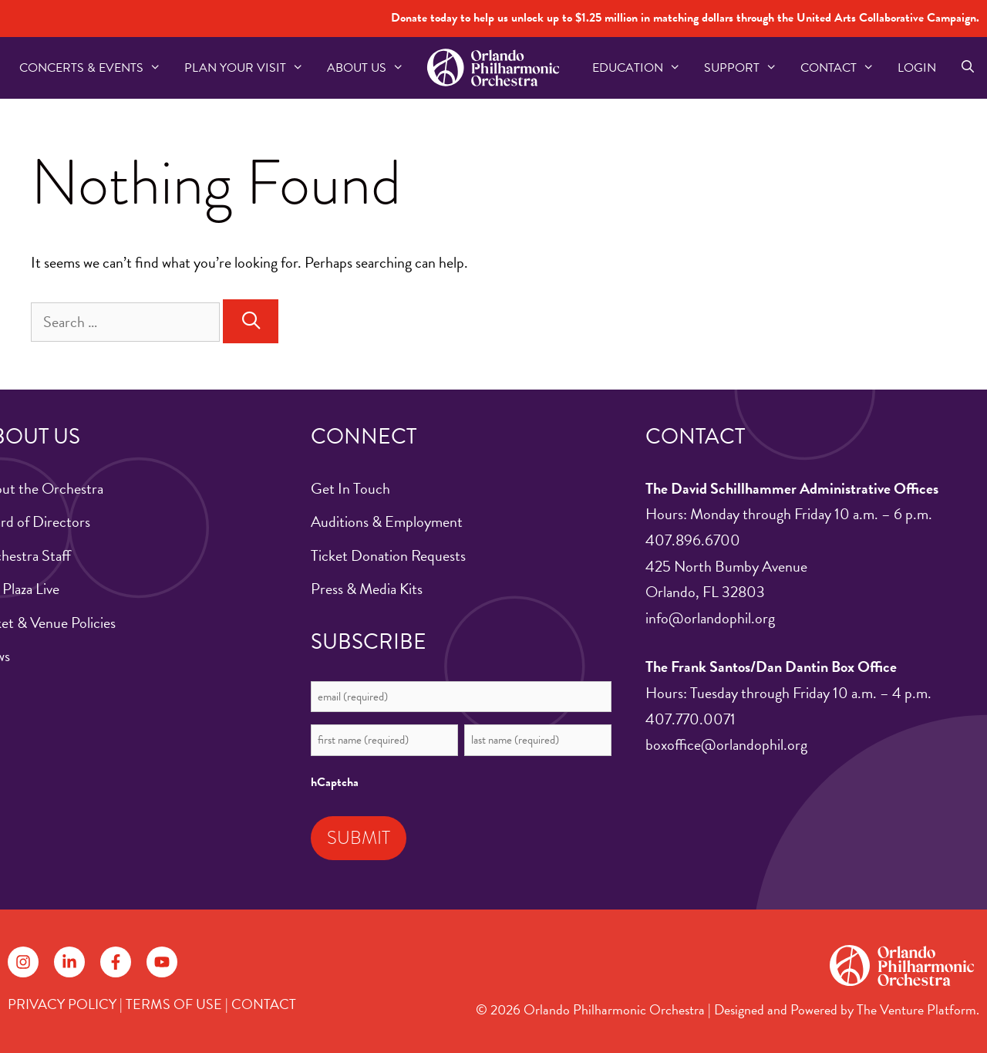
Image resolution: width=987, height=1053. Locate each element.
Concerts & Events (96, 68)
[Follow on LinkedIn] (69, 962)
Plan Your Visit (249, 68)
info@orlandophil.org (710, 617)
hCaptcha (335, 782)
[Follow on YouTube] (162, 962)
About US (371, 68)
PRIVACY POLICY (62, 1004)
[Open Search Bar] (967, 68)
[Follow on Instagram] (23, 962)
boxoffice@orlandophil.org (726, 744)
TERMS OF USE (174, 1004)
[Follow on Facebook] (115, 962)
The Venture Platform (916, 1009)
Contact (843, 68)
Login (917, 68)
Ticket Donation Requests (388, 555)
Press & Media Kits (367, 588)
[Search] (250, 321)
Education (642, 68)
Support (746, 68)
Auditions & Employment (387, 521)
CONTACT (263, 1004)
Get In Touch (350, 488)
